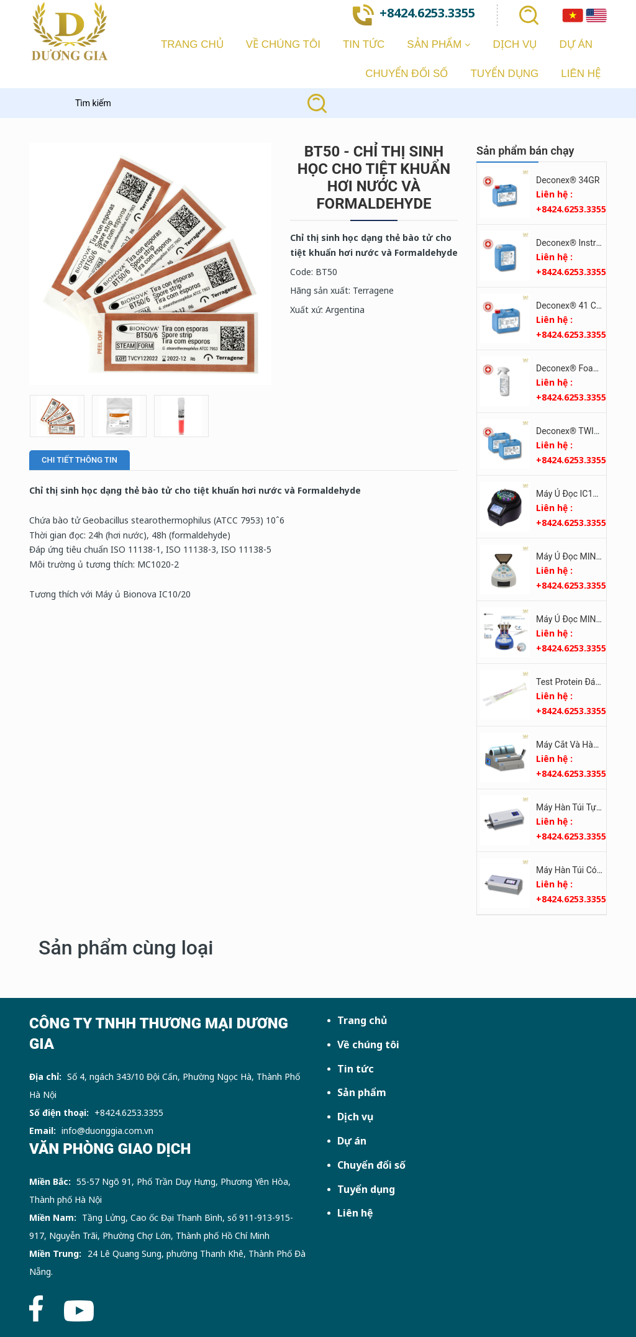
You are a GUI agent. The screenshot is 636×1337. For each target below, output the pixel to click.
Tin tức (355, 1069)
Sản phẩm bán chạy (525, 150)
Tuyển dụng (366, 1189)
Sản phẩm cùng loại (126, 947)
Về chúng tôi (368, 1044)
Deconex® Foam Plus (578, 368)
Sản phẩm (361, 1092)
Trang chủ (362, 1020)
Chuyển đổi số (371, 1165)
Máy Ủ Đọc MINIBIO (574, 556)
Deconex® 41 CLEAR (576, 305)
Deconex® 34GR (567, 180)
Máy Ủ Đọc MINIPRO (575, 619)
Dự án (351, 1141)
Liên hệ (355, 1213)
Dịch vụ (355, 1116)
